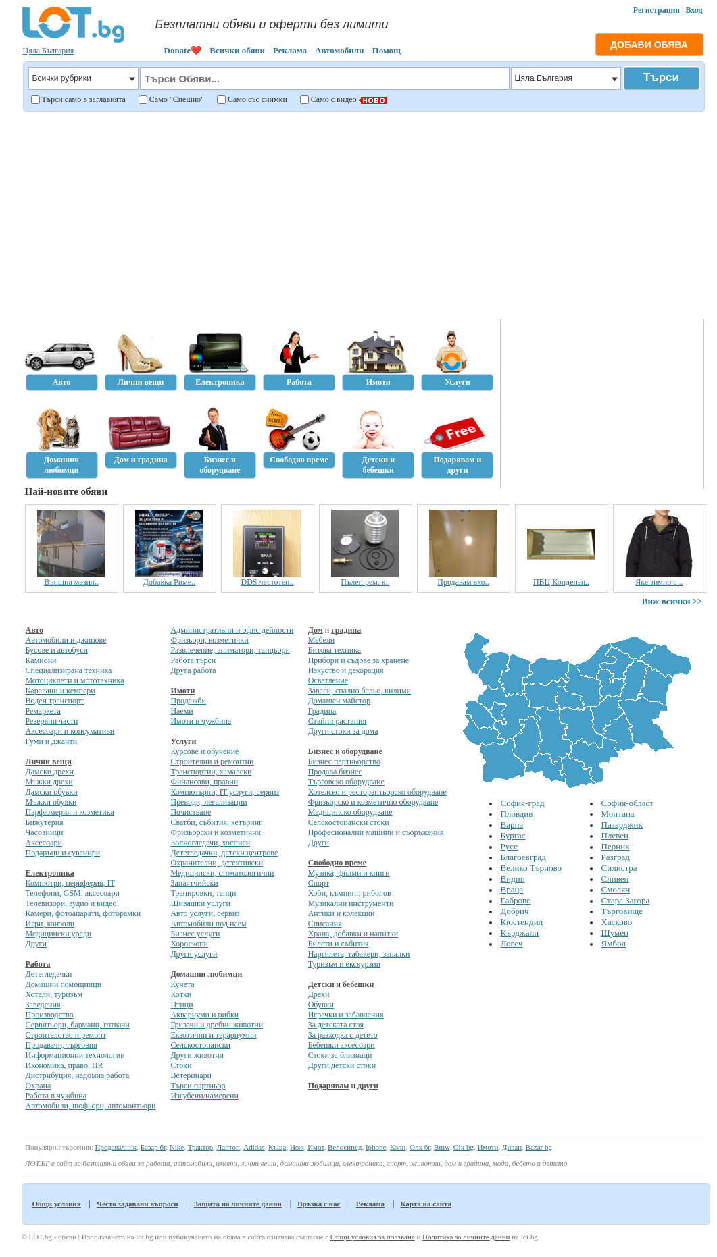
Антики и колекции (341, 913)
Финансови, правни (204, 781)
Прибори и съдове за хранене (358, 660)
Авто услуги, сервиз (204, 913)
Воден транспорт (55, 700)
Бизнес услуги (195, 933)
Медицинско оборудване (350, 812)
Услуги (183, 741)
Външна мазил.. (71, 582)
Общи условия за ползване (372, 1237)
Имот (315, 1147)
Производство (50, 1014)
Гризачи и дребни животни (216, 1024)
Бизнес (320, 751)
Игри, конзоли (50, 923)
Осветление (328, 680)
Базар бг (153, 1147)
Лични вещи (49, 761)
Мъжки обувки (51, 802)
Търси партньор (197, 1085)
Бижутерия (45, 822)
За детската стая (336, 1024)
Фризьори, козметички (209, 640)
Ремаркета (43, 711)
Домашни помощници (64, 984)
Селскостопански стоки (348, 822)
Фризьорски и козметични (215, 832)
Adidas (253, 1147)
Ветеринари (191, 1075)
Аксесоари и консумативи (70, 731)
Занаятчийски (194, 883)
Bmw (441, 1147)
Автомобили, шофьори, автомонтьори (91, 1106)
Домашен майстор (339, 700)
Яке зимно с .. (659, 582)
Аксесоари (44, 842)
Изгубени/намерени (204, 1095)
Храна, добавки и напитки (353, 933)
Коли (398, 1147)
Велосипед (345, 1147)
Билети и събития (338, 943)
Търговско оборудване (346, 781)
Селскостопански (200, 1045)
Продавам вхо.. (463, 582)
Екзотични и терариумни (213, 1035)
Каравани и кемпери (60, 690)
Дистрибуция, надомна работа (78, 1075)
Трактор (201, 1147)
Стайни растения (337, 721)
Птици (181, 1004)
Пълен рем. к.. (365, 582)
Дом (315, 630)
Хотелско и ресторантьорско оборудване (377, 792)
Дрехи (319, 994)
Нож (297, 1147)
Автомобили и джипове (66, 640)
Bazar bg (539, 1147)
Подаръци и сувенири (63, 852)
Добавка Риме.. (169, 582)
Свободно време (337, 862)
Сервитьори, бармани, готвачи (78, 1024)
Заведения (43, 1004)
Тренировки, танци (203, 893)
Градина (322, 711)
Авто (35, 630)
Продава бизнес (335, 771)
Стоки (180, 1065)
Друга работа (193, 670)
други (367, 1085)
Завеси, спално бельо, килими (359, 690)
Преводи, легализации (208, 802)
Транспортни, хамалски (210, 771)
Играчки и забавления (346, 1014)
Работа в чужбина (56, 1095)
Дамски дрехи (50, 771)
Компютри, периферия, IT (70, 883)
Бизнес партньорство (344, 761)
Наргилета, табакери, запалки (359, 954)
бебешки (358, 984)
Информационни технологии (75, 1055)
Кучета (182, 984)
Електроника (50, 873)
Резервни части (52, 721)
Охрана (38, 1085)
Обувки (321, 1004)
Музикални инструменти (351, 903)
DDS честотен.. (267, 582)
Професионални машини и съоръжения (376, 832)
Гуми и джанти (52, 741)
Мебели (321, 640)
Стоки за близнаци (340, 1055)
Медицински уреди (59, 933)
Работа (38, 964)
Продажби (187, 700)
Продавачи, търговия (61, 1045)
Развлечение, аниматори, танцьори (229, 650)
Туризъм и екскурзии (344, 964)
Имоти (182, 690)
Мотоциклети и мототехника (75, 680)
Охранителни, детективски (216, 862)
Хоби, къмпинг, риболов (349, 893)
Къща (277, 1147)
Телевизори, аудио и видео (71, 903)
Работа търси (193, 660)
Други (36, 943)
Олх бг (420, 1147)
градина (346, 630)
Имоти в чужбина (200, 721)
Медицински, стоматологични (222, 873)
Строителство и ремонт (66, 1035)
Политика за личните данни (466, 1237)
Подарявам (328, 1085)
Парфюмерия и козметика (70, 812)
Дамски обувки (52, 792)
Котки (180, 994)
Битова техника (334, 650)
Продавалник (116, 1147)
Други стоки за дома (343, 731)
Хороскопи (189, 943)
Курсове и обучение (204, 751)
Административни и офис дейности (231, 630)
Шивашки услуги (200, 903)
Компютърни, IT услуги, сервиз (224, 792)
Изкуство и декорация (346, 670)
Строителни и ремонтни (211, 761)
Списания (325, 923)
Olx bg (463, 1147)
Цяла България (48, 50)
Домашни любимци (206, 974)
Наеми (181, 711)
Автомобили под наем (208, 923)
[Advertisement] (362, 213)
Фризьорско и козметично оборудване (373, 802)
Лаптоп (228, 1147)
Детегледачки (49, 974)
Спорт (319, 883)
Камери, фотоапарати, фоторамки (83, 913)
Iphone (376, 1147)
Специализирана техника (69, 670)
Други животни (197, 1055)
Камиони (41, 660)
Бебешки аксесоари (341, 1045)
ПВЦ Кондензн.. (561, 582)
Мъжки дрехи (49, 781)
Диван (512, 1147)
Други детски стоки (342, 1065)
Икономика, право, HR (64, 1065)
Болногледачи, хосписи (210, 842)
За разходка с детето (343, 1035)
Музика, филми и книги (349, 873)
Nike (177, 1147)
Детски (321, 984)
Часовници (45, 832)
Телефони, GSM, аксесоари (73, 893)
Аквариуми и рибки (204, 1014)
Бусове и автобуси (57, 650)
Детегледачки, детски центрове (224, 852)
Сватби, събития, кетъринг (216, 822)
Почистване (190, 812)
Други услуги (193, 954)
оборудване (361, 751)
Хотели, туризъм (54, 994)
